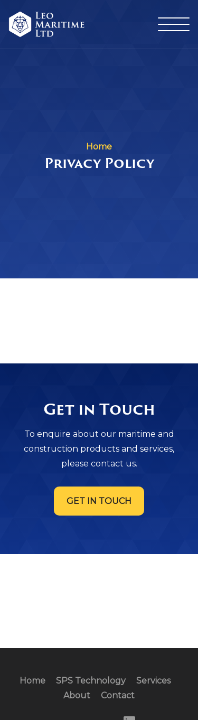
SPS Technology (91, 681)
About (76, 695)
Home (32, 681)
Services (153, 681)
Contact (118, 695)
